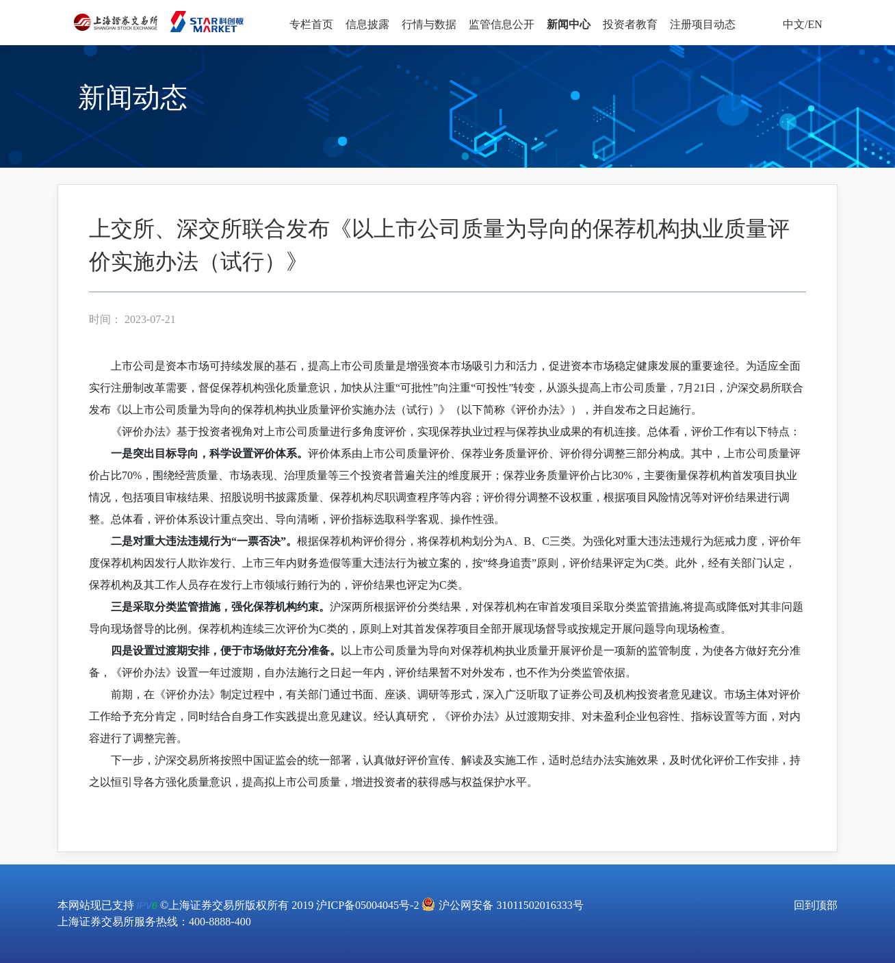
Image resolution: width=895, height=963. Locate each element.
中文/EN (802, 24)
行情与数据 (429, 24)
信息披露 (367, 24)
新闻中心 (569, 24)
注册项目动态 (703, 24)
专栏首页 (311, 24)
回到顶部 (816, 905)
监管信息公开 (501, 24)
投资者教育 (630, 24)
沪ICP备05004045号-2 (367, 905)
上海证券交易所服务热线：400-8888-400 (154, 921)
